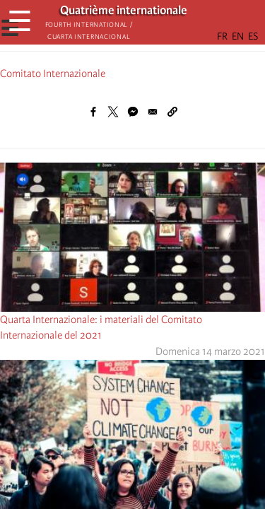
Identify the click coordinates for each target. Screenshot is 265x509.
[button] (172, 112)
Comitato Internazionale (52, 73)
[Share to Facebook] (93, 112)
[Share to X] (113, 112)
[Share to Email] (153, 112)
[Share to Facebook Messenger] (133, 112)
